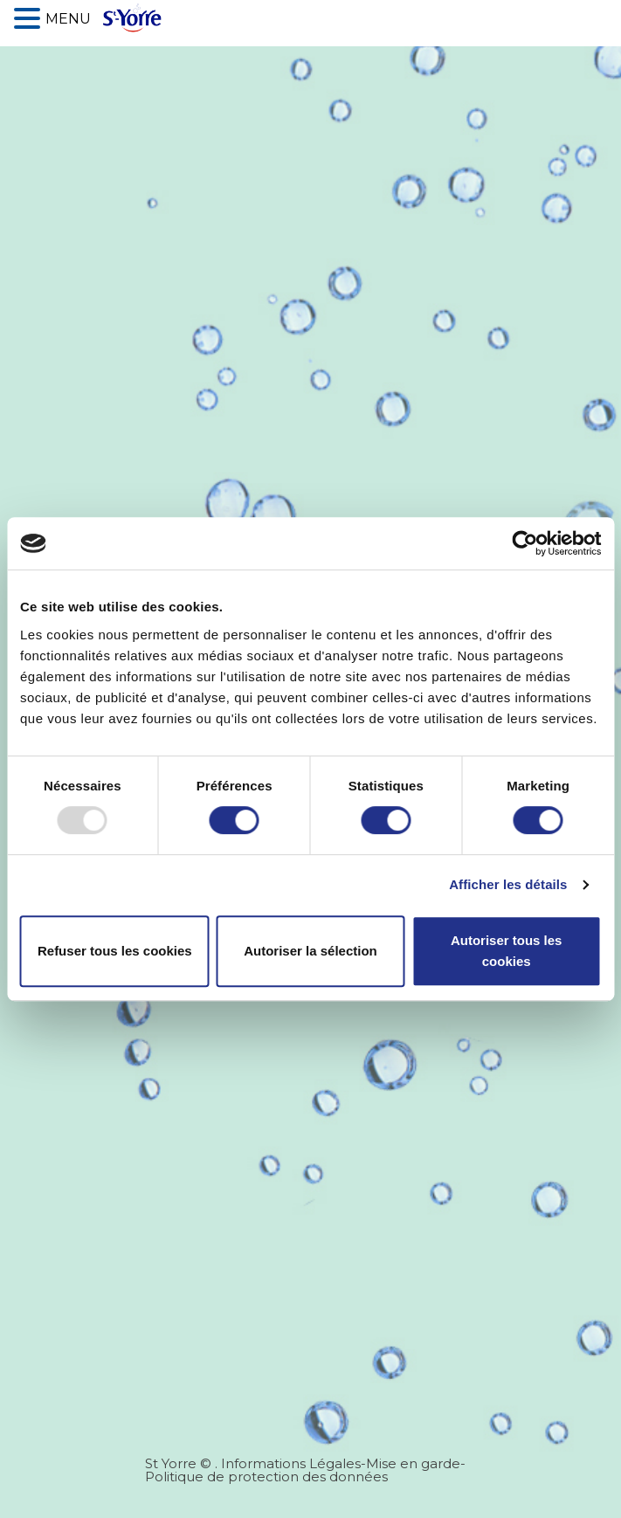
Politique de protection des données (266, 1476)
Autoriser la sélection (310, 950)
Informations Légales (291, 1463)
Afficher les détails (508, 884)
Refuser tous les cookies (115, 950)
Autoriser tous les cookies (506, 951)
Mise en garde (413, 1463)
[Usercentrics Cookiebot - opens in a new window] (524, 543)
